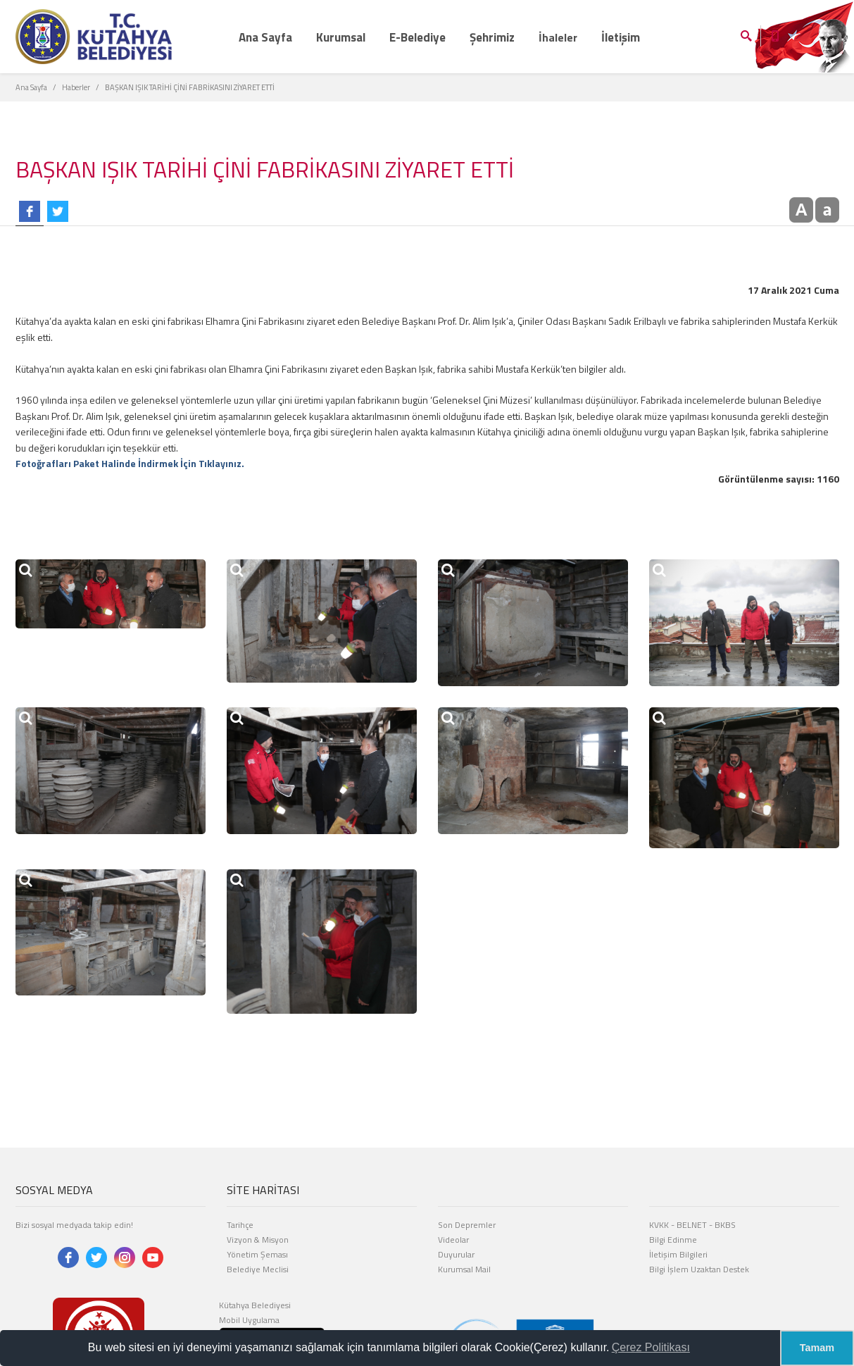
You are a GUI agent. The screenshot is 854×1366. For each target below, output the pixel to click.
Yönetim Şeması (257, 1254)
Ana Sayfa (31, 87)
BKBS (725, 1224)
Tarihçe (240, 1224)
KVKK (659, 1224)
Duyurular (456, 1254)
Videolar (453, 1239)
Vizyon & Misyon (258, 1239)
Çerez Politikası (651, 1347)
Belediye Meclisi (258, 1269)
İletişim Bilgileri (678, 1254)
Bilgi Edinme (673, 1239)
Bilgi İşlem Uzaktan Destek (699, 1269)
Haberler (76, 87)
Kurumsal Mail (464, 1269)
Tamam (817, 1347)
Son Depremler (467, 1224)
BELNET (692, 1224)
